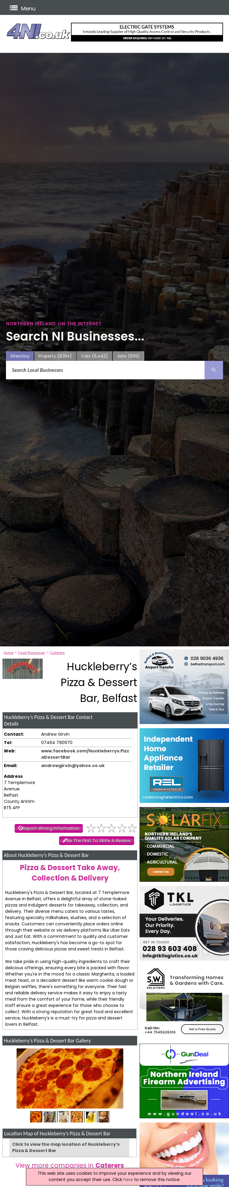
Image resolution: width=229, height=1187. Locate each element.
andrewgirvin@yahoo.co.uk (73, 766)
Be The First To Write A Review (99, 841)
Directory (20, 356)
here (128, 1180)
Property (55, 356)
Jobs (128, 356)
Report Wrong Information (50, 828)
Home (8, 652)
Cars (94, 356)
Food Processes (31, 652)
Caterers (57, 652)
